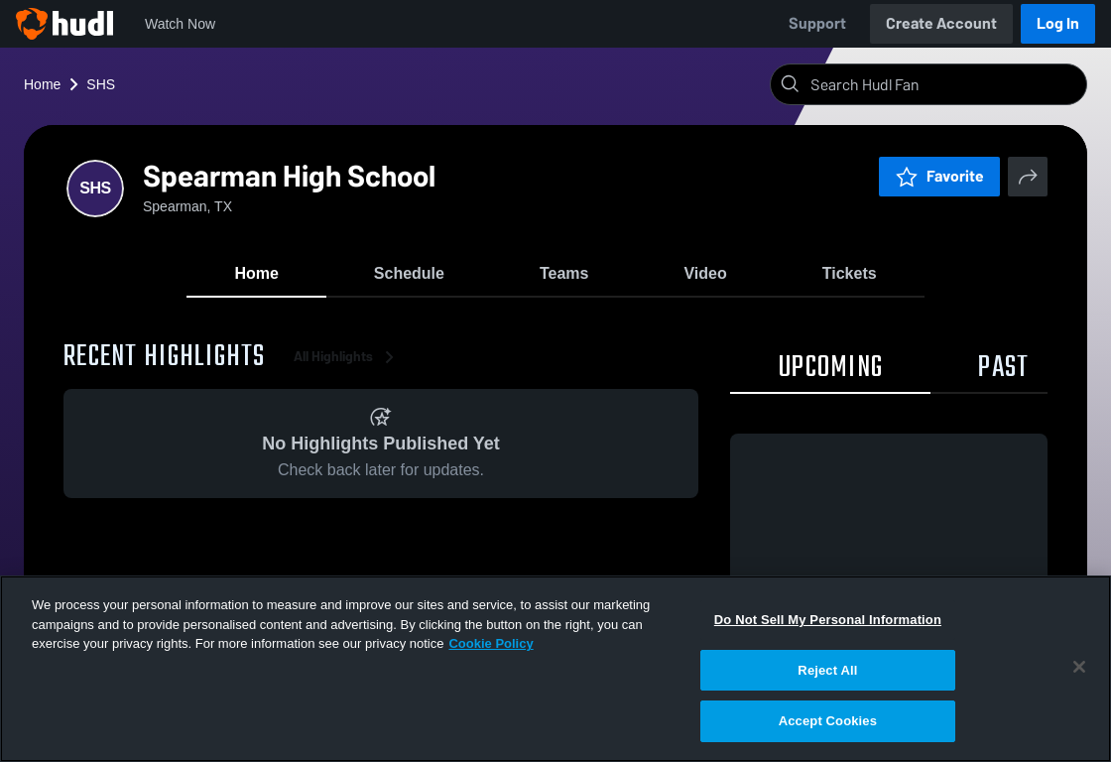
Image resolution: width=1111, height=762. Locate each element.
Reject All (827, 670)
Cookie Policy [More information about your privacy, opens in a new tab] (490, 643)
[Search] (944, 84)
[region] (555, 668)
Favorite (939, 176)
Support (817, 23)
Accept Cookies (828, 720)
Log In (1058, 23)
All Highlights (347, 356)
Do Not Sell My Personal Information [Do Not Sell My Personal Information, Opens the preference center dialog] (827, 619)
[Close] (1079, 667)
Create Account (941, 23)
